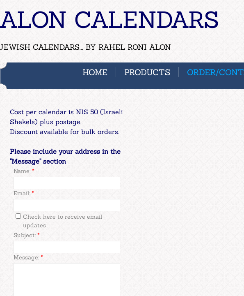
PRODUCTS (147, 72)
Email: (24, 193)
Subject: (27, 235)
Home (94, 72)
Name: (24, 171)
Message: (28, 257)
